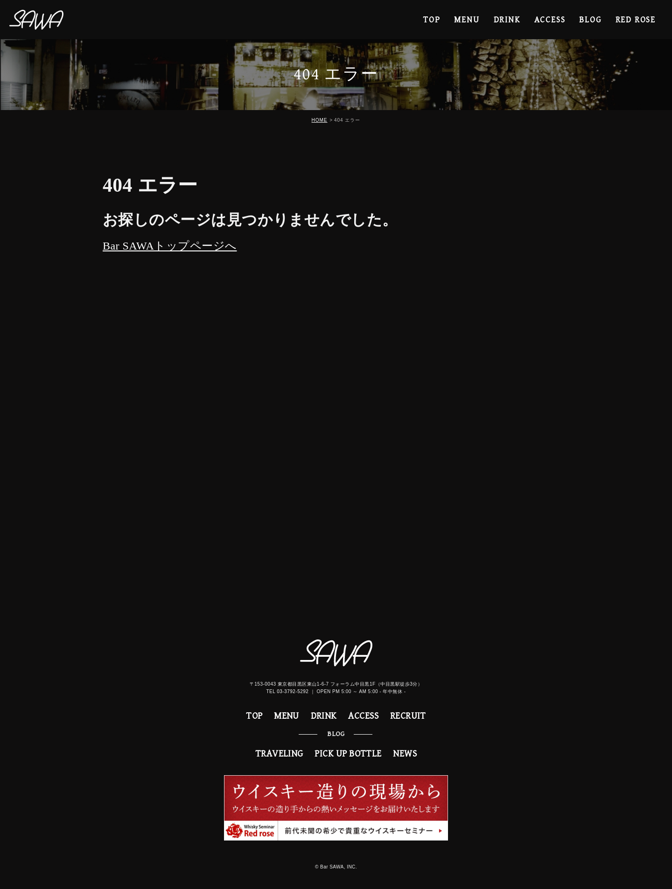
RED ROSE (636, 20)
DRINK (507, 20)
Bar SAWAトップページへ (170, 246)
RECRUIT (408, 716)
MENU (466, 20)
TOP (431, 20)
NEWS (405, 754)
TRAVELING (279, 754)
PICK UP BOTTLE (348, 754)
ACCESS (550, 20)
